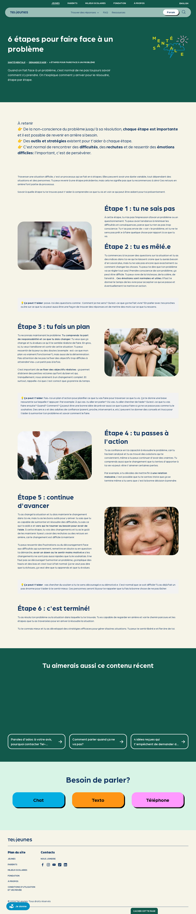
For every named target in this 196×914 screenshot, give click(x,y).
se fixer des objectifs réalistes (58, 369)
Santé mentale (16, 62)
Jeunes (55, 3)
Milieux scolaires (95, 3)
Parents (72, 3)
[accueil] (24, 840)
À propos (139, 3)
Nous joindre (48, 858)
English (183, 3)
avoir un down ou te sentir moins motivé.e (58, 552)
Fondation (119, 3)
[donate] (18, 906)
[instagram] (48, 865)
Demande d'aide (37, 62)
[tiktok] (60, 865)
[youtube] (54, 865)
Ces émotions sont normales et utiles (138, 278)
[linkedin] (65, 865)
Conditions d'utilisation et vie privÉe (21, 888)
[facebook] (43, 865)
